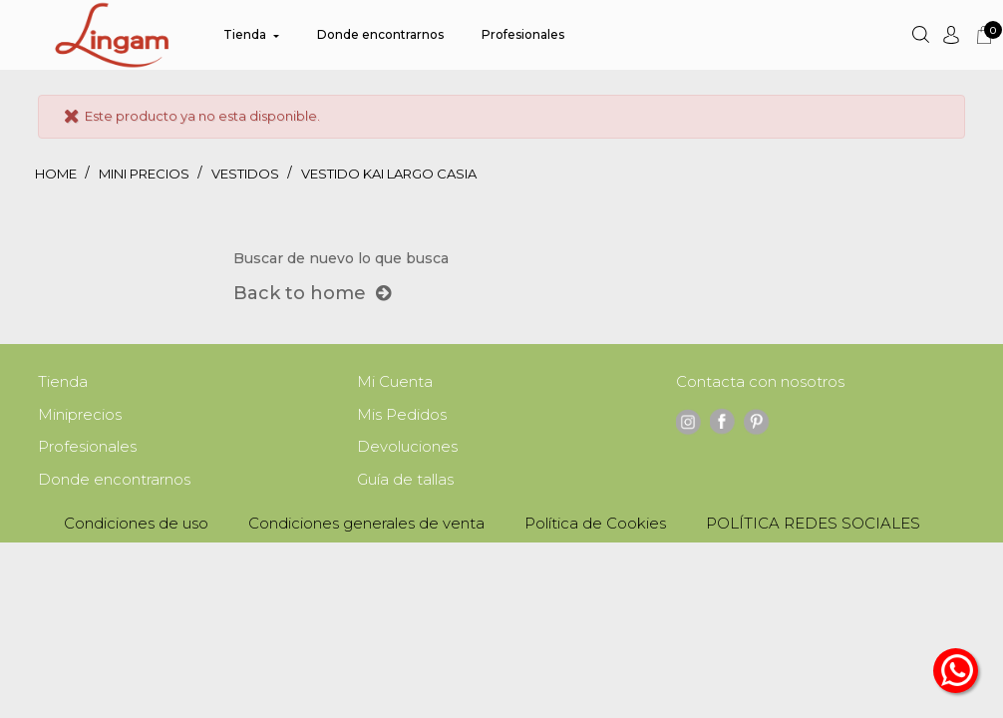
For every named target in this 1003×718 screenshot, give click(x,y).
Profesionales (87, 449)
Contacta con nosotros (760, 382)
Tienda (63, 382)
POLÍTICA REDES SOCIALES (813, 527)
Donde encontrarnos (114, 483)
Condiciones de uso (136, 527)
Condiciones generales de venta (366, 527)
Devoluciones (407, 449)
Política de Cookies (595, 527)
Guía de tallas (405, 483)
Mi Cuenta (395, 382)
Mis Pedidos (402, 416)
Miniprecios (80, 416)
